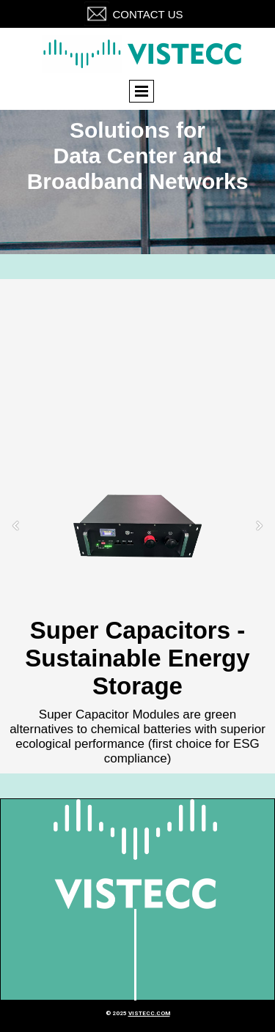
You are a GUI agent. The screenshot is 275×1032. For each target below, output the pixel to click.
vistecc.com (149, 1013)
